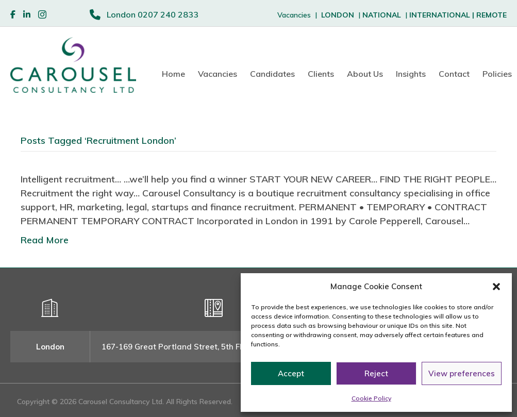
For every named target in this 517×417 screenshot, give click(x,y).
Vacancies (217, 74)
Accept (291, 373)
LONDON (337, 15)
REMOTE (491, 15)
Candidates (272, 74)
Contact (454, 74)
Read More (45, 240)
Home (173, 74)
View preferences (461, 373)
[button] (496, 286)
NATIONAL (381, 15)
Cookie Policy (371, 398)
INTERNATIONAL (442, 15)
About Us (365, 74)
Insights (411, 74)
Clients (321, 74)
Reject (376, 373)
